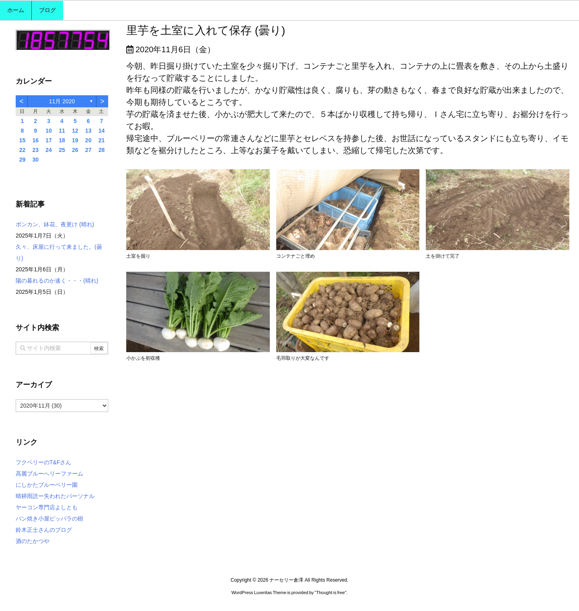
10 (48, 130)
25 (62, 150)
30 (35, 159)
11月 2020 (62, 101)
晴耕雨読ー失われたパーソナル (55, 496)
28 (102, 150)
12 (75, 130)
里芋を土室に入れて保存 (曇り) (205, 30)
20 (88, 140)
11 (62, 130)
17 (48, 140)
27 (88, 150)
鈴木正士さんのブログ (44, 530)
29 (22, 159)
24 (48, 150)
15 (22, 140)
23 (35, 150)
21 (102, 140)
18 (62, 140)
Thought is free (330, 592)
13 (88, 130)
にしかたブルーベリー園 (47, 485)
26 (75, 150)
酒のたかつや (32, 541)
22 (22, 150)
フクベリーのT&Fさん (43, 462)
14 (102, 130)
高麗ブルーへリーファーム (49, 473)
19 (75, 140)
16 (35, 140)
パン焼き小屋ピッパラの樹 (49, 518)
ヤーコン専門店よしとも (47, 507)
